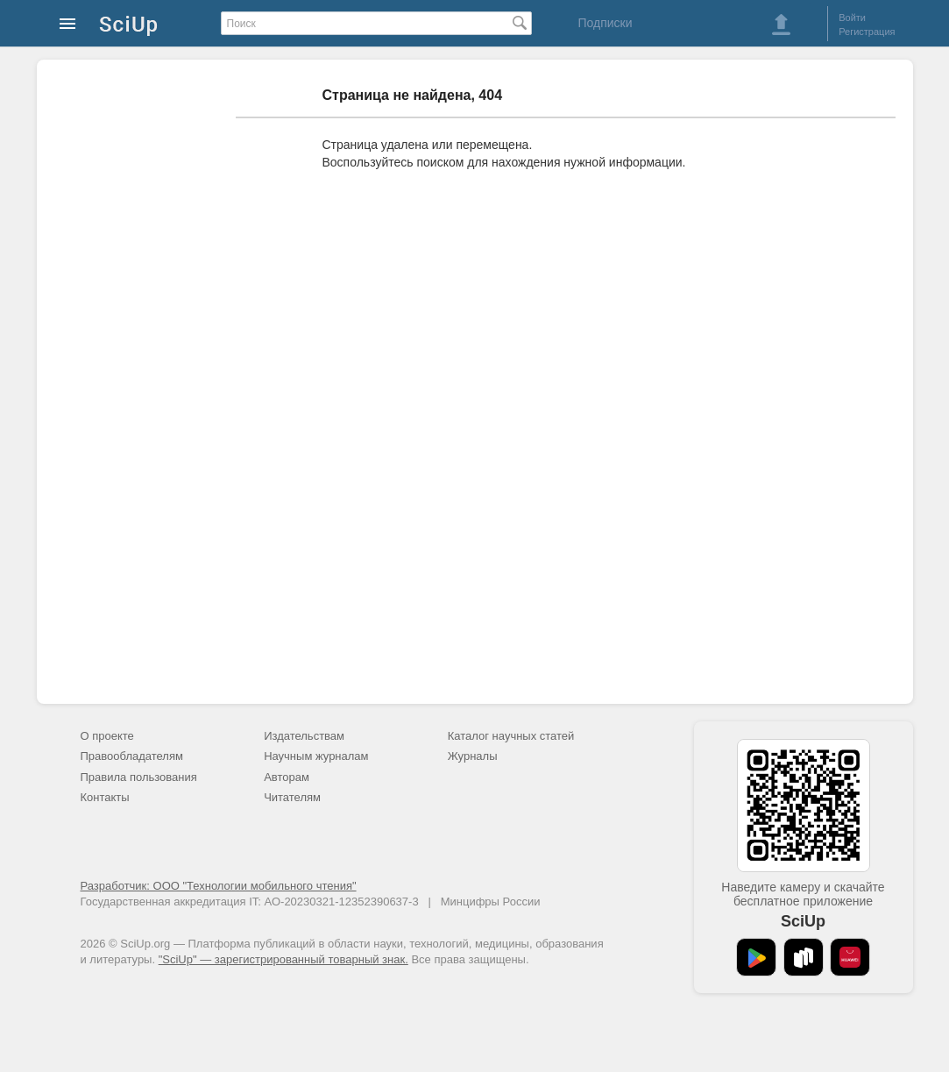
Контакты (105, 797)
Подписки (604, 23)
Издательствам (304, 735)
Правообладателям (132, 756)
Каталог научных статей (511, 735)
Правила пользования (139, 777)
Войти (852, 17)
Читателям (292, 797)
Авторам (286, 777)
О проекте (107, 735)
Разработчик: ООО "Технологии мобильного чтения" (219, 885)
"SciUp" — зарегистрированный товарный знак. (283, 959)
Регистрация (867, 31)
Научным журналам (316, 756)
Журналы (473, 756)
